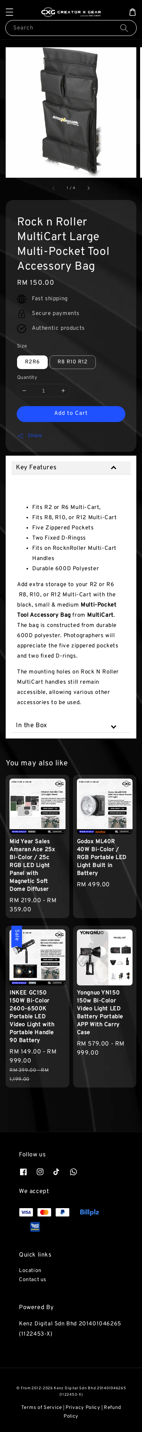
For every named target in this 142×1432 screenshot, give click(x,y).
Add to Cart (71, 413)
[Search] (124, 27)
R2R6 (32, 362)
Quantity (27, 378)
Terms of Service (41, 1408)
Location (30, 1271)
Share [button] (29, 436)
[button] (9, 12)
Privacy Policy (83, 1408)
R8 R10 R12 (73, 362)
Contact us (33, 1280)
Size (22, 346)
